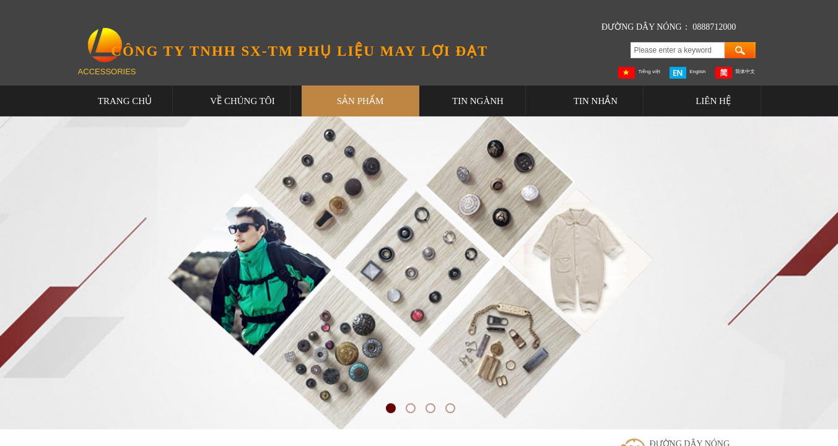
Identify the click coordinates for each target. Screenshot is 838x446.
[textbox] (678, 50)
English (687, 73)
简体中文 (735, 73)
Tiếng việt (639, 73)
